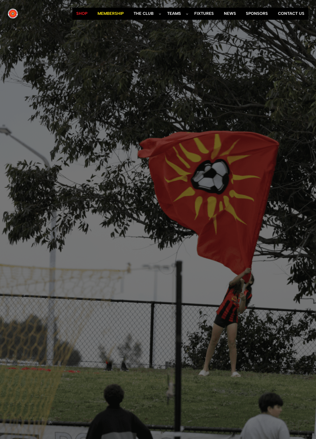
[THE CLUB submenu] (160, 13)
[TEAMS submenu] (187, 13)
